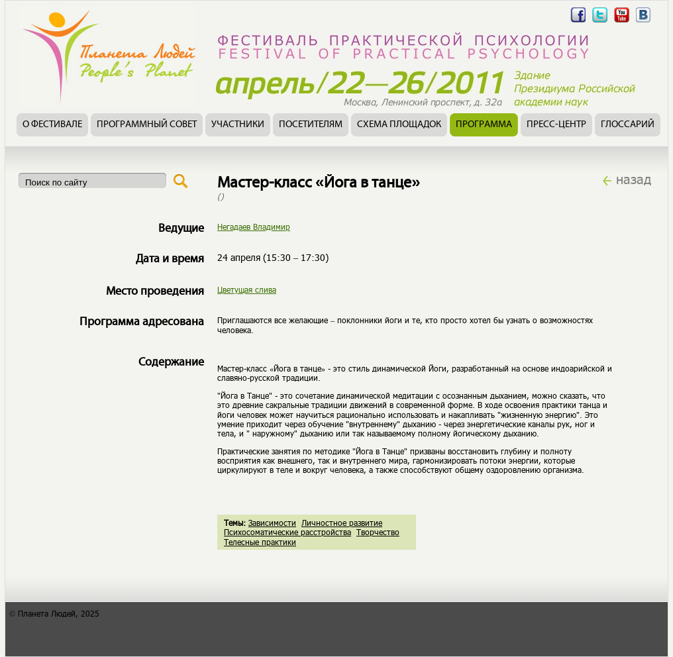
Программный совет (147, 125)
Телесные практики (260, 541)
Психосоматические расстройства (287, 531)
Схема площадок (399, 125)
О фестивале (52, 125)
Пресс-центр (556, 125)
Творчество (377, 531)
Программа (484, 125)
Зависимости (272, 522)
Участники (237, 125)
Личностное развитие (341, 522)
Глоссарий (627, 125)
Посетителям (310, 125)
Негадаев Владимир (253, 226)
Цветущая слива (246, 289)
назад (633, 179)
